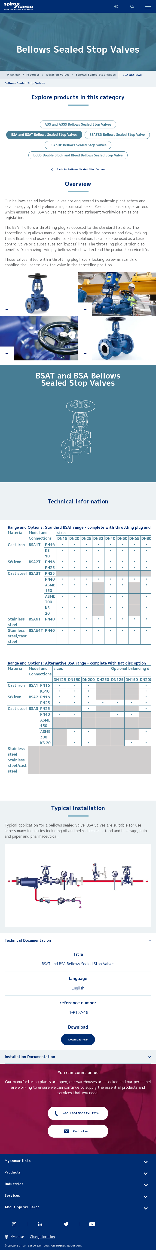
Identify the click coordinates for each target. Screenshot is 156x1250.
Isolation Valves (58, 74)
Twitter (66, 1224)
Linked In (40, 1224)
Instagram (14, 1224)
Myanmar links (18, 1160)
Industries (14, 1184)
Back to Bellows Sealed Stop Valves (81, 169)
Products (33, 74)
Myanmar (13, 74)
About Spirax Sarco (22, 1207)
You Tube (92, 1224)
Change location (42, 1236)
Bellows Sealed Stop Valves (96, 74)
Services (12, 1195)
